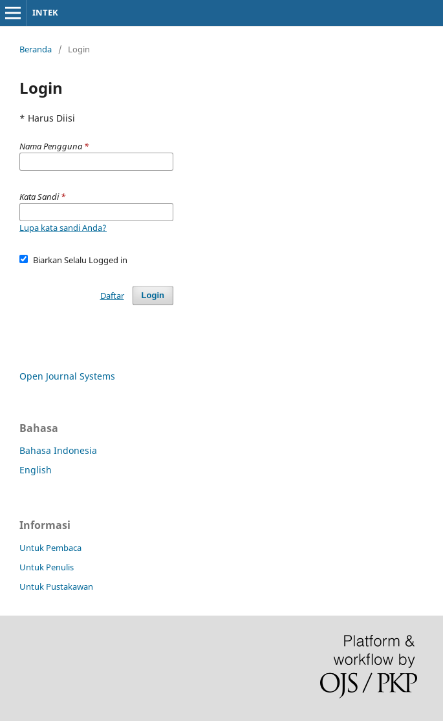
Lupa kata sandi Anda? (63, 227)
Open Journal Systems (67, 376)
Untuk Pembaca (50, 548)
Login (153, 295)
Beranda (35, 49)
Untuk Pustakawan (56, 586)
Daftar (112, 295)
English (35, 470)
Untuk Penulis (46, 567)
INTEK (45, 12)
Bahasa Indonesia (58, 450)
